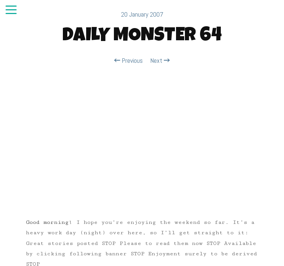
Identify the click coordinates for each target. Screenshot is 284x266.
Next (160, 60)
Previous (128, 60)
